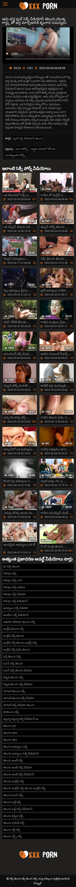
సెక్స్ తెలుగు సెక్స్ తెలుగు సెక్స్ (23, 878)
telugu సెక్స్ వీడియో (14, 594)
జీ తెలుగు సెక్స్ (11, 712)
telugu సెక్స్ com (12, 580)
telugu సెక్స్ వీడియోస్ (15, 601)
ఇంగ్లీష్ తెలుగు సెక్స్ (13, 628)
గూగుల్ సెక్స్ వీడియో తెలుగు (18, 705)
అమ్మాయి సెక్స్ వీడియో (15, 608)
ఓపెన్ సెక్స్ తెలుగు (13, 663)
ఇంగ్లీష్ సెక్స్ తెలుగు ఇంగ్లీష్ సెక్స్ (20, 642)
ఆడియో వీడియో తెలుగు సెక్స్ (19, 621)
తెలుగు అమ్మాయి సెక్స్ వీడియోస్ (21, 753)
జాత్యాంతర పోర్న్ (15, 155)
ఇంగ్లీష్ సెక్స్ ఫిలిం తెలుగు (16, 649)
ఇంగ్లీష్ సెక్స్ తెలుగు (13, 635)
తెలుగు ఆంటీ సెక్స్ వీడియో (17, 767)
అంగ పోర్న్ (21, 148)
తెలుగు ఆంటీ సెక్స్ (13, 760)
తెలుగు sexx (10, 732)
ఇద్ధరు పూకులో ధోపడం (43, 148)
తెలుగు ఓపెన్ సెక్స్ (13, 795)
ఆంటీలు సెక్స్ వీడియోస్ (16, 615)
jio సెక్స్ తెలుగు (11, 566)
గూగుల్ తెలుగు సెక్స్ (14, 691)
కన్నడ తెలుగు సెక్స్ (13, 677)
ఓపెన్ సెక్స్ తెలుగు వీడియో (17, 670)
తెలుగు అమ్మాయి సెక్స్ (15, 746)
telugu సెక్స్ (9, 573)
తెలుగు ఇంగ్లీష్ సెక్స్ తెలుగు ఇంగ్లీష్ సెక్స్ (24, 788)
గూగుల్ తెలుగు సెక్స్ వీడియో (18, 698)
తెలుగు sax (9, 725)
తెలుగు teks (10, 739)
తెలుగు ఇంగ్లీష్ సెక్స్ (13, 781)
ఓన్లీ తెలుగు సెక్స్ (12, 656)
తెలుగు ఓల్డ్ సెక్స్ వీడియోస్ (17, 809)
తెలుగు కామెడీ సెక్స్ (14, 822)
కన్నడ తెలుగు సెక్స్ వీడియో (18, 684)
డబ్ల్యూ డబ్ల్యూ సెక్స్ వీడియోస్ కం (21, 718)
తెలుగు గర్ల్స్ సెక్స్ (12, 836)
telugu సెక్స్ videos (14, 587)
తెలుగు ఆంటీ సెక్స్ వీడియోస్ (18, 774)
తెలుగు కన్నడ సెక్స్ (13, 815)
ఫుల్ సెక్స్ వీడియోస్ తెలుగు (28, 138)
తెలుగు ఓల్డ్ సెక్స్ (12, 802)
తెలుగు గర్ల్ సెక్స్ (11, 829)
